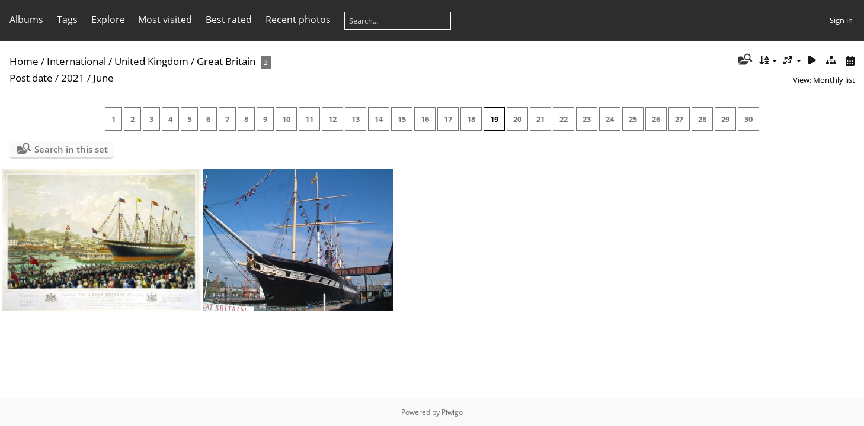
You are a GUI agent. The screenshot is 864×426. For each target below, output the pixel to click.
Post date (31, 78)
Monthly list (834, 80)
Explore (108, 19)
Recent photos (298, 19)
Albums (26, 19)
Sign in (841, 20)
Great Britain (226, 61)
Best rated (229, 19)
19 (494, 119)
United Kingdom (151, 61)
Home (24, 61)
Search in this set (71, 149)
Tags (67, 19)
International (76, 61)
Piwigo (452, 412)
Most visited (165, 19)
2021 (73, 78)
